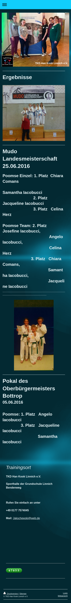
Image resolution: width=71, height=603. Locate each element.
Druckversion (10, 594)
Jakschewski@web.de (26, 518)
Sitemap (22, 594)
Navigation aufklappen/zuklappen (35, 4)
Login (65, 593)
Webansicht (63, 596)
